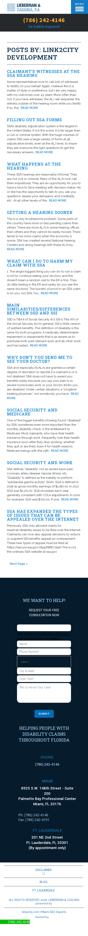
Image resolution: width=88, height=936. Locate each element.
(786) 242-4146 (44, 20)
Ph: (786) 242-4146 (33, 815)
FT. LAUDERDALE (43, 890)
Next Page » (19, 564)
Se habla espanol (44, 26)
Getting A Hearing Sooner (40, 212)
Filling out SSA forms (34, 119)
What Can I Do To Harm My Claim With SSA (40, 263)
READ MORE (29, 108)
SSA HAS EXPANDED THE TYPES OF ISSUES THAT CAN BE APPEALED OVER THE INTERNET (43, 515)
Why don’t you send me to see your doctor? (39, 359)
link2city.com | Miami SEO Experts (44, 912)
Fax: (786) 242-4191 (33, 820)
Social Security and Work (40, 462)
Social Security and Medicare (32, 411)
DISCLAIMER (44, 870)
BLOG (43, 882)
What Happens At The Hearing (34, 166)
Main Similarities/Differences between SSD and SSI (38, 308)
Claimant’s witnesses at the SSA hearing (43, 73)
